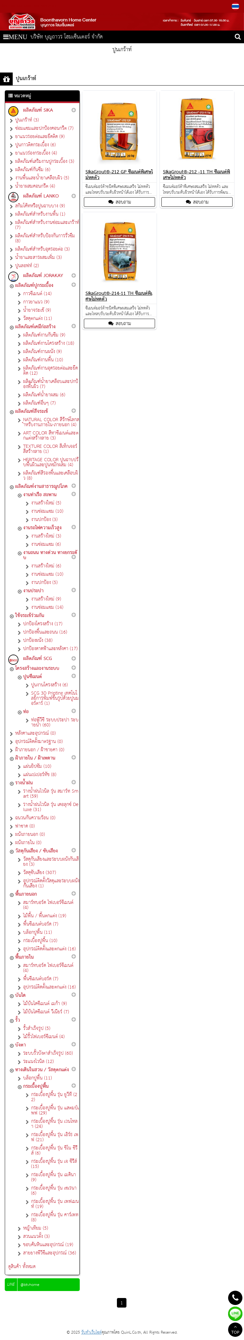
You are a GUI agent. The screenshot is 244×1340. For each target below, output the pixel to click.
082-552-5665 (20, 6)
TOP (235, 1330)
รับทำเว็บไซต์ (91, 1332)
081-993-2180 (44, 6)
